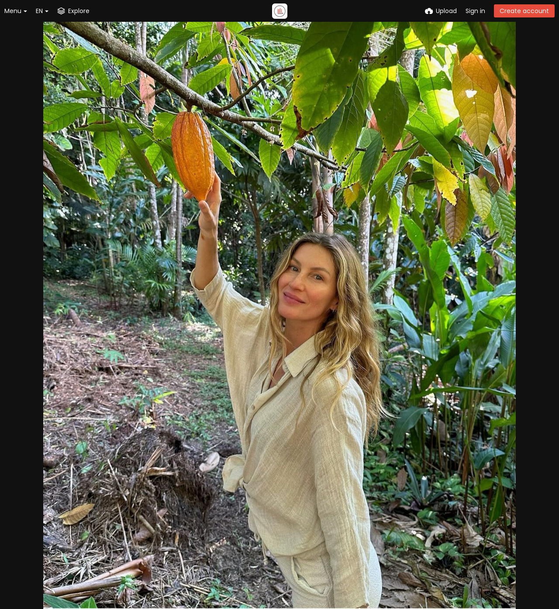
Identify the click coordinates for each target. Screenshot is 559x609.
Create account (524, 11)
